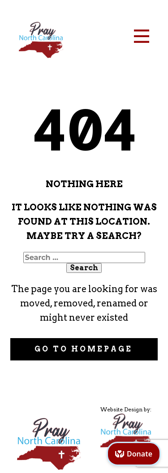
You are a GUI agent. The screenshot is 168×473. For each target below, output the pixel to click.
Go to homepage (83, 349)
